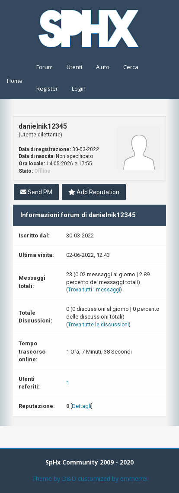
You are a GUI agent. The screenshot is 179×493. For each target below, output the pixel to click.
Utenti (74, 67)
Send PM (36, 192)
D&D (69, 478)
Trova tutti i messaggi (94, 290)
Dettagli (81, 406)
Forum (44, 67)
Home (14, 81)
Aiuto (102, 67)
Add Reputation (93, 192)
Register (47, 88)
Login (79, 88)
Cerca (130, 67)
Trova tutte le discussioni (98, 325)
